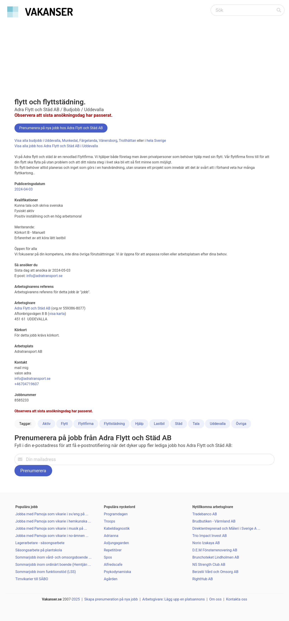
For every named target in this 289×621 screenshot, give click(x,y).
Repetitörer (112, 550)
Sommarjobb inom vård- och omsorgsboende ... (53, 557)
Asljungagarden (116, 543)
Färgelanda (88, 140)
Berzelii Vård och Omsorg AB (215, 572)
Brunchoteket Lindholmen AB (215, 557)
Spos (108, 557)
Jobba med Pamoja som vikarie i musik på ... (51, 528)
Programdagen (116, 514)
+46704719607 (26, 384)
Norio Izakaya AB (206, 543)
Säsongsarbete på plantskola (38, 550)
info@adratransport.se (44, 276)
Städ (178, 424)
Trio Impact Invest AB (209, 536)
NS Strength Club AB (208, 564)
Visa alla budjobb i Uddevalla (37, 140)
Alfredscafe (113, 564)
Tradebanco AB (204, 514)
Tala (196, 424)
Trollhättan (127, 140)
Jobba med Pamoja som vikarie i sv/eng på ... (51, 514)
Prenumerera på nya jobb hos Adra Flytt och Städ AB (61, 128)
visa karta (57, 314)
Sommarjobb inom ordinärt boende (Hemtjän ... (53, 564)
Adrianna (111, 536)
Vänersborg (108, 140)
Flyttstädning (114, 424)
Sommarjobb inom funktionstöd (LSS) (45, 572)
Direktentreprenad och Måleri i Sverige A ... (226, 528)
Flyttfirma (85, 424)
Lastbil (159, 424)
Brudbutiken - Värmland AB (213, 521)
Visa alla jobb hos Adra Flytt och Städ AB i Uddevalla (56, 146)
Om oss (215, 599)
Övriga (241, 424)
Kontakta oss (236, 599)
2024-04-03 (23, 189)
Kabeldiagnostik (117, 528)
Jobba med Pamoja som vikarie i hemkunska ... (53, 521)
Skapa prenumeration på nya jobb (111, 599)
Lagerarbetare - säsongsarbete (39, 543)
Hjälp (139, 424)
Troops (109, 521)
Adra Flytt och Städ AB (32, 308)
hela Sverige (156, 140)
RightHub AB (202, 579)
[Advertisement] (144, 53)
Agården (110, 579)
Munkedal (70, 140)
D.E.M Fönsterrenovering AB (214, 550)
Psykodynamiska (117, 572)
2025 (76, 599)
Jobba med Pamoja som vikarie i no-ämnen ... (52, 536)
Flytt (64, 424)
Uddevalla (218, 424)
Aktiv (46, 424)
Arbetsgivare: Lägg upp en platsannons (173, 599)
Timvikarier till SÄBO (31, 579)
